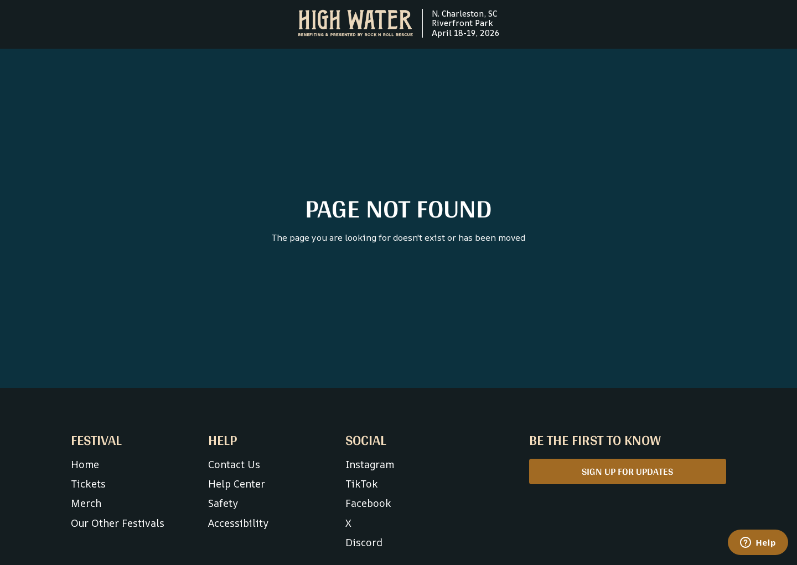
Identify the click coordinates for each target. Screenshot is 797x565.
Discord (363, 542)
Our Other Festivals (117, 523)
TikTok (361, 484)
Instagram (369, 464)
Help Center (236, 484)
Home (85, 464)
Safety (223, 503)
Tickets (88, 484)
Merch (86, 503)
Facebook (368, 503)
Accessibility (238, 523)
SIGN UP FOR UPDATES (627, 471)
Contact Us (234, 464)
